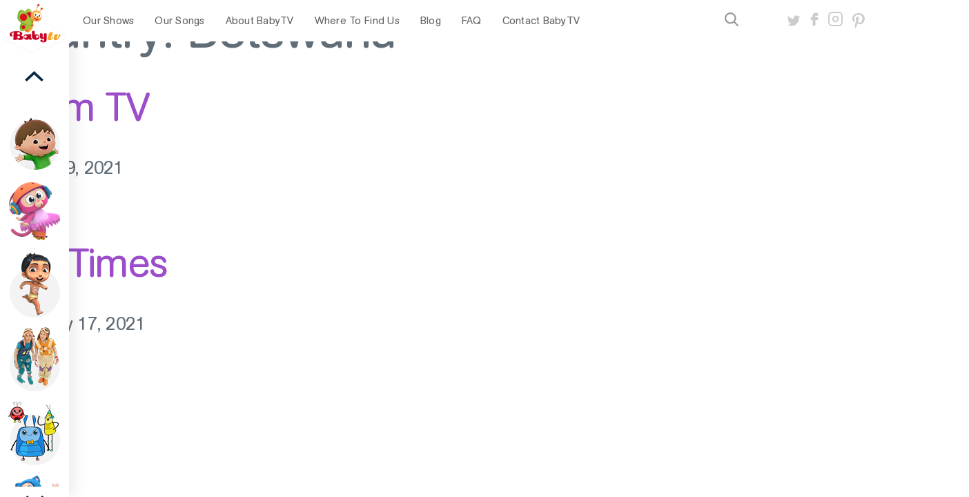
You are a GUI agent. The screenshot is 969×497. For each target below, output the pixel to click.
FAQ (472, 20)
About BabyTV (260, 20)
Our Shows (108, 20)
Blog (430, 20)
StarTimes (84, 263)
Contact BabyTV (541, 20)
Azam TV (74, 107)
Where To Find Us (357, 20)
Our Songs (179, 20)
